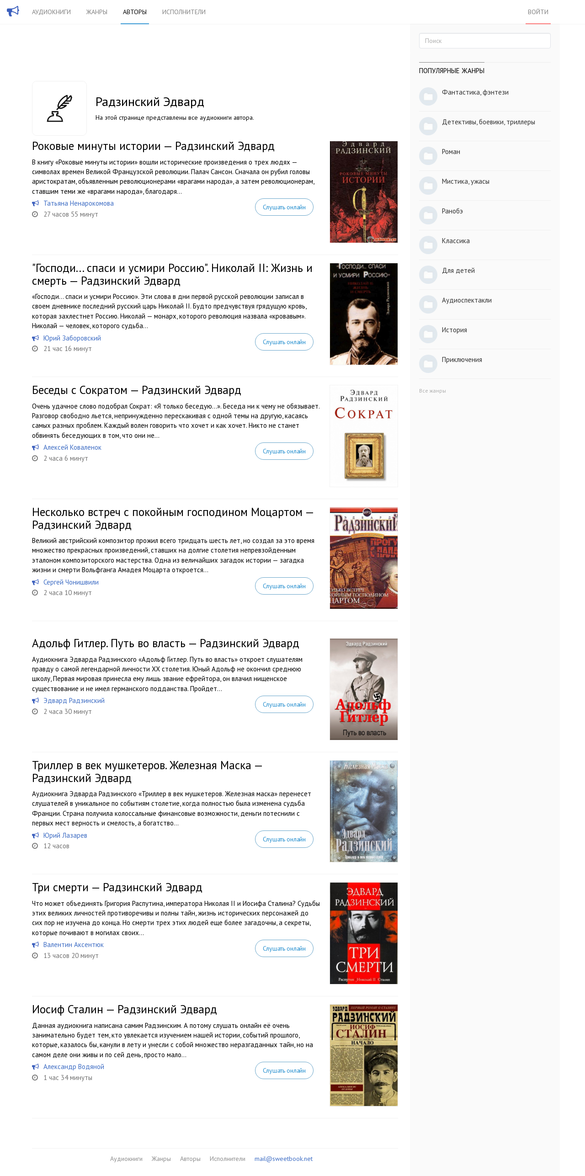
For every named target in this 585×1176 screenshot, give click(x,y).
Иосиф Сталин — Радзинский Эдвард (124, 1009)
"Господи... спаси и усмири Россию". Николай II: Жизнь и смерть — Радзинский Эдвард (172, 274)
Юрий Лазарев (65, 835)
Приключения (462, 359)
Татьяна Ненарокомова (78, 203)
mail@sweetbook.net (284, 1159)
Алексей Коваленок (72, 447)
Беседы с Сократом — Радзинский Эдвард (136, 390)
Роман (451, 151)
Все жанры (432, 390)
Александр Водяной (73, 1066)
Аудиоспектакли (467, 300)
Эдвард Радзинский (74, 700)
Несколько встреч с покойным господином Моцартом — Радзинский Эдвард (173, 518)
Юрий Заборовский (72, 338)
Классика (456, 240)
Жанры (96, 12)
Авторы (135, 12)
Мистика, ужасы (465, 181)
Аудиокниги (51, 12)
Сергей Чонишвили (71, 582)
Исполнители (184, 12)
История (454, 329)
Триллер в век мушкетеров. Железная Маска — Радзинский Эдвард (147, 771)
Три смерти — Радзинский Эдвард (117, 887)
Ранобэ (452, 211)
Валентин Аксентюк (73, 944)
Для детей (458, 270)
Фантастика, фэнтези (475, 92)
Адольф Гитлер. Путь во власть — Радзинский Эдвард (165, 643)
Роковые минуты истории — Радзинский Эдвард (153, 145)
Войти (538, 12)
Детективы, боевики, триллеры (488, 121)
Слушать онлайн (284, 207)
